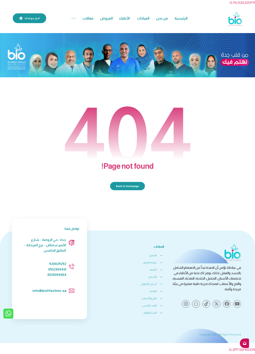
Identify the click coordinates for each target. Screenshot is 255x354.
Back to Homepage (127, 186)
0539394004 (56, 275)
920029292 (57, 264)
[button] (73, 18)
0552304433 (57, 269)
